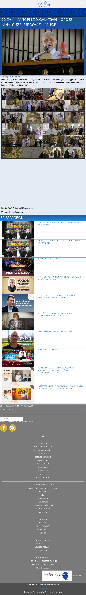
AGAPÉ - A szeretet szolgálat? (51, 259)
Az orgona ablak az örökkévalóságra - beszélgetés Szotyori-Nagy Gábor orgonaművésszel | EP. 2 (56, 370)
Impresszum (43, 588)
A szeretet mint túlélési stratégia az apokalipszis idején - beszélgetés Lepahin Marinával (60, 387)
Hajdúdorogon (41, 82)
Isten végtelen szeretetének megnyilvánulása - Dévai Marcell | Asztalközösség (59, 296)
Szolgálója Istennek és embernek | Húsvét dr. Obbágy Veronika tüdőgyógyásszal (58, 314)
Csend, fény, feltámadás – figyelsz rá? (55, 331)
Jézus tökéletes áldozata (49, 350)
